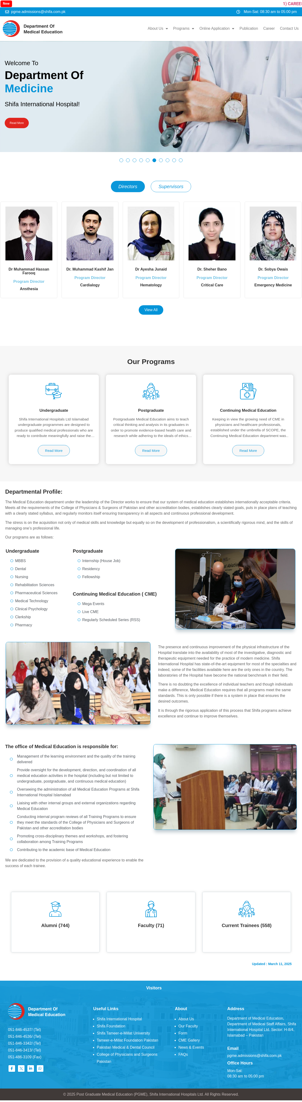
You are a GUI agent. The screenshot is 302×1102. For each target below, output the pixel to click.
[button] (121, 158)
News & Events (191, 1049)
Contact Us (287, 28)
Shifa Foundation (111, 1028)
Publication (247, 28)
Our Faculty (188, 1028)
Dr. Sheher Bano (212, 268)
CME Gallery (189, 1042)
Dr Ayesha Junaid (151, 268)
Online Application (215, 27)
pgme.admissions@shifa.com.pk (254, 1057)
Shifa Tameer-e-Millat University (123, 1035)
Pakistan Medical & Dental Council (126, 1049)
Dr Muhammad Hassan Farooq (28, 269)
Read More (20, 122)
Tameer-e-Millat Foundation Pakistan (127, 1042)
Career (267, 28)
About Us (156, 27)
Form (182, 1035)
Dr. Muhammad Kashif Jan (89, 268)
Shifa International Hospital (119, 1020)
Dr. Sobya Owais (273, 268)
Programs (181, 27)
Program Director (29, 283)
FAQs (183, 1056)
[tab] (128, 184)
